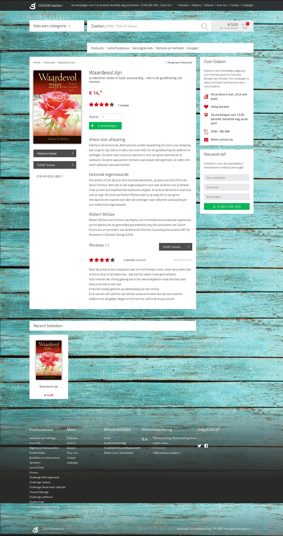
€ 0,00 (231, 25)
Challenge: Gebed (39, 482)
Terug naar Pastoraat (179, 62)
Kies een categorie (49, 26)
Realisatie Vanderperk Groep (194, 529)
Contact (235, 5)
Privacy (33, 472)
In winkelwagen (107, 125)
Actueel (209, 5)
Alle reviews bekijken (167, 453)
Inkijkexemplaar (47, 153)
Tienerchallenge (39, 492)
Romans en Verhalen (170, 48)
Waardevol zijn (66, 62)
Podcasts (183, 5)
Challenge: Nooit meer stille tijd (47, 487)
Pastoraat (49, 62)
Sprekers (34, 462)
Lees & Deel (36, 467)
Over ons (222, 5)
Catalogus (248, 5)
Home (36, 62)
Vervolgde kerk (142, 48)
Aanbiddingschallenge (42, 438)
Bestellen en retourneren (44, 458)
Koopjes (192, 48)
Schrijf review (46, 165)
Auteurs (196, 5)
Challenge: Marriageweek (44, 477)
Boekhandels (37, 453)
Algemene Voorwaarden (43, 448)
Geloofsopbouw (118, 48)
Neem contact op (222, 139)
